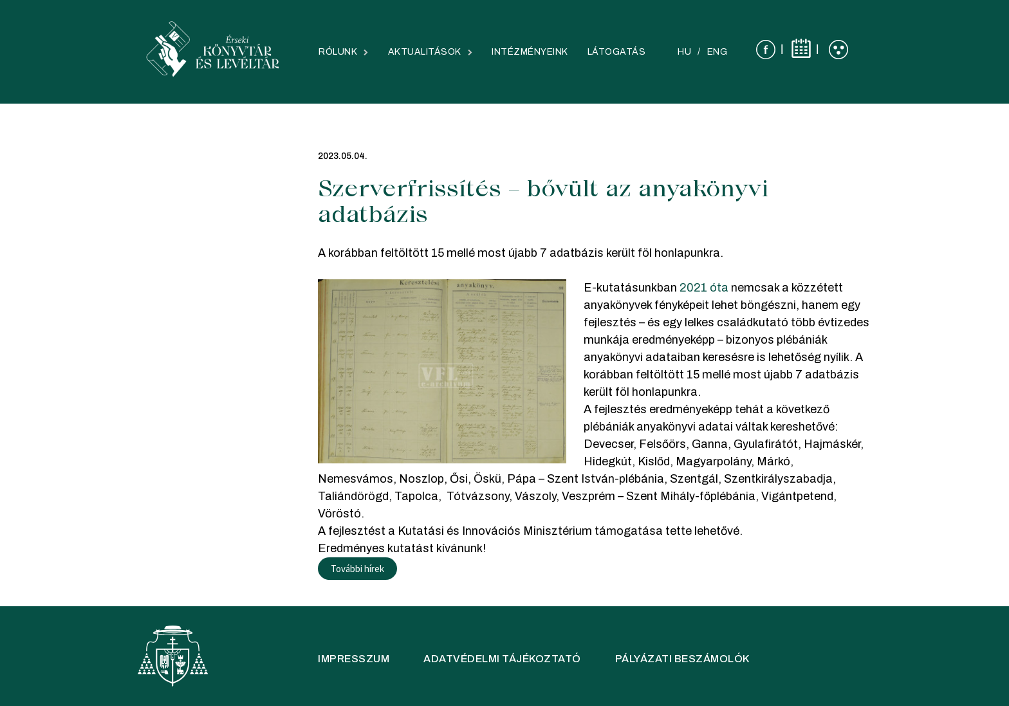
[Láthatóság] (838, 49)
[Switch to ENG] (717, 52)
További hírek (357, 568)
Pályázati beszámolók (682, 658)
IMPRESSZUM (353, 658)
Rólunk (338, 52)
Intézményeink (530, 52)
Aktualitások (424, 52)
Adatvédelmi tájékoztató (502, 658)
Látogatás (617, 52)
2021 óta (704, 287)
